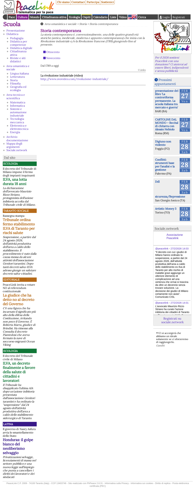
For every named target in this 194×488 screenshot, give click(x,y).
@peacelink (161, 248)
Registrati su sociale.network (172, 320)
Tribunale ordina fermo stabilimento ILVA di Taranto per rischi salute (19, 226)
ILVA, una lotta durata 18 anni (15, 181)
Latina (8, 424)
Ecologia (74, 17)
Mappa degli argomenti (14, 145)
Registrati (179, 17)
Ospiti (87, 17)
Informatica (17, 105)
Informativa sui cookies (142, 483)
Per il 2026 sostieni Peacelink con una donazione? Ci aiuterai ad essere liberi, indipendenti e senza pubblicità (171, 64)
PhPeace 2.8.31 (95, 483)
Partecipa (93, 2)
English (132, 17)
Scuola (11, 24)
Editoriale (11, 279)
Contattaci (78, 2)
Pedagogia (16, 38)
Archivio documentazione (17, 138)
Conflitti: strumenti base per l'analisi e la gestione (165, 164)
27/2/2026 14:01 (179, 302)
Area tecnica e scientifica (15, 96)
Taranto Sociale (16, 210)
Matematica (17, 102)
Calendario (100, 17)
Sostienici (107, 2)
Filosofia (15, 83)
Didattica (12, 34)
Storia (14, 80)
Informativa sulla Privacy (117, 483)
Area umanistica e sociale (17, 67)
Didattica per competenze (18, 43)
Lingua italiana (19, 73)
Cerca (142, 17)
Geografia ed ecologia (18, 88)
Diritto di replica (162, 483)
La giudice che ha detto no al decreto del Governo (18, 299)
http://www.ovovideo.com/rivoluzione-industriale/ (74, 79)
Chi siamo (63, 2)
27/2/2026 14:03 (179, 248)
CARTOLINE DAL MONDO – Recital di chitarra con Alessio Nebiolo (166, 124)
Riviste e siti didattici (18, 59)
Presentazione (15, 30)
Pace (12, 17)
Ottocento (53, 52)
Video (123, 17)
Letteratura (17, 76)
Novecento (53, 58)
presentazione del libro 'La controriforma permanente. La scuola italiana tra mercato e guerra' (166, 99)
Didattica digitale (21, 48)
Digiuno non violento (163, 143)
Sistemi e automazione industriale (18, 112)
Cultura (22, 17)
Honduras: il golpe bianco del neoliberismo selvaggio (18, 446)
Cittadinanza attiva (54, 17)
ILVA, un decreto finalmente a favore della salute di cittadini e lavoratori (19, 372)
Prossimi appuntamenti (165, 82)
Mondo (34, 17)
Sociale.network (16, 150)
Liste (113, 17)
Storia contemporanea (103, 24)
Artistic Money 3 (165, 208)
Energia (15, 132)
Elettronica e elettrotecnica (19, 127)
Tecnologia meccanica (17, 120)
